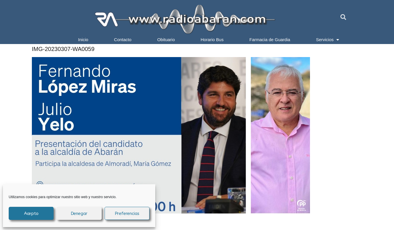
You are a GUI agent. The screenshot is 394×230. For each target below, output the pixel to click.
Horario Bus (212, 39)
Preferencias (127, 213)
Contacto (123, 39)
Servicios (327, 40)
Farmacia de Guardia (269, 39)
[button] (343, 17)
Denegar (79, 213)
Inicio (83, 39)
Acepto (31, 213)
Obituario (166, 39)
